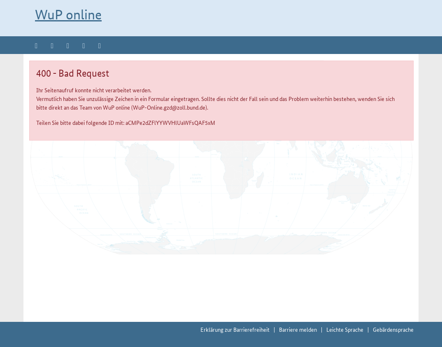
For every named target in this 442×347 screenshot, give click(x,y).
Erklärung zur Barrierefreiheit (235, 329)
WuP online (68, 14)
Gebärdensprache (393, 329)
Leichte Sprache (344, 329)
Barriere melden (298, 329)
